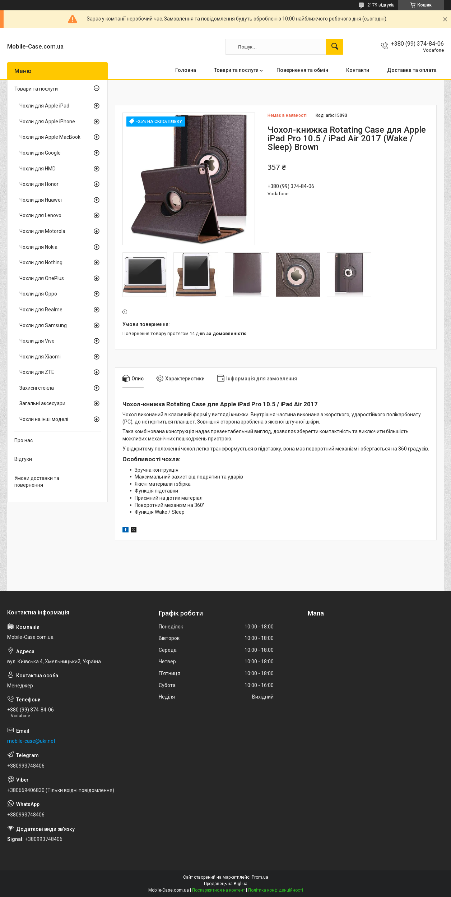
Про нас (23, 440)
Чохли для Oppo (38, 294)
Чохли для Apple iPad (44, 106)
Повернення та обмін (302, 70)
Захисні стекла (36, 388)
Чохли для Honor (39, 184)
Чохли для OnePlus (41, 278)
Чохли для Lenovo (40, 215)
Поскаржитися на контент (218, 890)
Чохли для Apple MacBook (49, 137)
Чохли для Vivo (37, 341)
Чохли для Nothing (40, 262)
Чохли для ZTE (36, 372)
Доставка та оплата (412, 70)
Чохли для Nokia (38, 247)
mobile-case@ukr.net (31, 741)
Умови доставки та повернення (36, 481)
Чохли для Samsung (43, 325)
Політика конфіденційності (275, 890)
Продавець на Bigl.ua (225, 883)
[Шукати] (334, 47)
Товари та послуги (236, 70)
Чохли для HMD (37, 168)
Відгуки (23, 459)
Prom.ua (260, 877)
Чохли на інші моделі (43, 419)
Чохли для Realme (40, 309)
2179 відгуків (381, 5)
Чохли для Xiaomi (40, 357)
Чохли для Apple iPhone (47, 121)
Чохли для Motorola (42, 231)
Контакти (357, 70)
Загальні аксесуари (42, 403)
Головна (185, 70)
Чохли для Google (40, 153)
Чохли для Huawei (40, 200)
